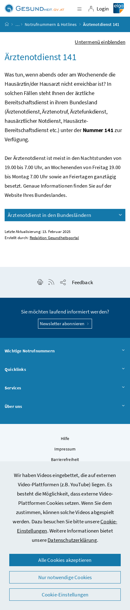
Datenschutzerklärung (72, 540)
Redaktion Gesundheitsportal (54, 237)
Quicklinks (65, 370)
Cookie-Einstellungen (65, 594)
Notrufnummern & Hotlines (51, 24)
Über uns (65, 407)
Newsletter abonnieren (65, 323)
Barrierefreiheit (65, 459)
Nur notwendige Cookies (65, 577)
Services (65, 388)
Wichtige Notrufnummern (65, 351)
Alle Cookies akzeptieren (64, 560)
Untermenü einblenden (100, 42)
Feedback (82, 282)
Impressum (65, 449)
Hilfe (65, 438)
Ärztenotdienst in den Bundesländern (65, 215)
